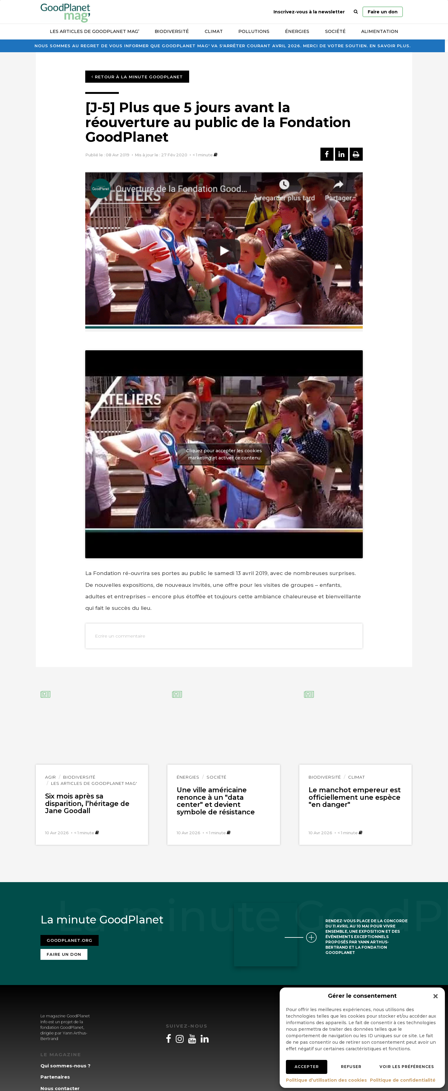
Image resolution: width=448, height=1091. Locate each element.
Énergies (297, 31)
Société (335, 31)
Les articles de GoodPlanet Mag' (94, 783)
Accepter (307, 1066)
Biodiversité (172, 31)
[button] (435, 996)
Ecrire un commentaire (120, 636)
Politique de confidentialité (403, 1080)
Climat (214, 31)
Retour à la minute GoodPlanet (137, 76)
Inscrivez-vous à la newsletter (309, 12)
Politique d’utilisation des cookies (326, 1080)
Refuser (351, 1066)
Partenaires (55, 1077)
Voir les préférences (407, 1066)
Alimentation (379, 31)
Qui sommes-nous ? (65, 1066)
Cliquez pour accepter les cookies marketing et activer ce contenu (224, 454)
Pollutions (253, 31)
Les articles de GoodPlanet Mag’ (94, 31)
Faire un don (383, 12)
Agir (50, 777)
